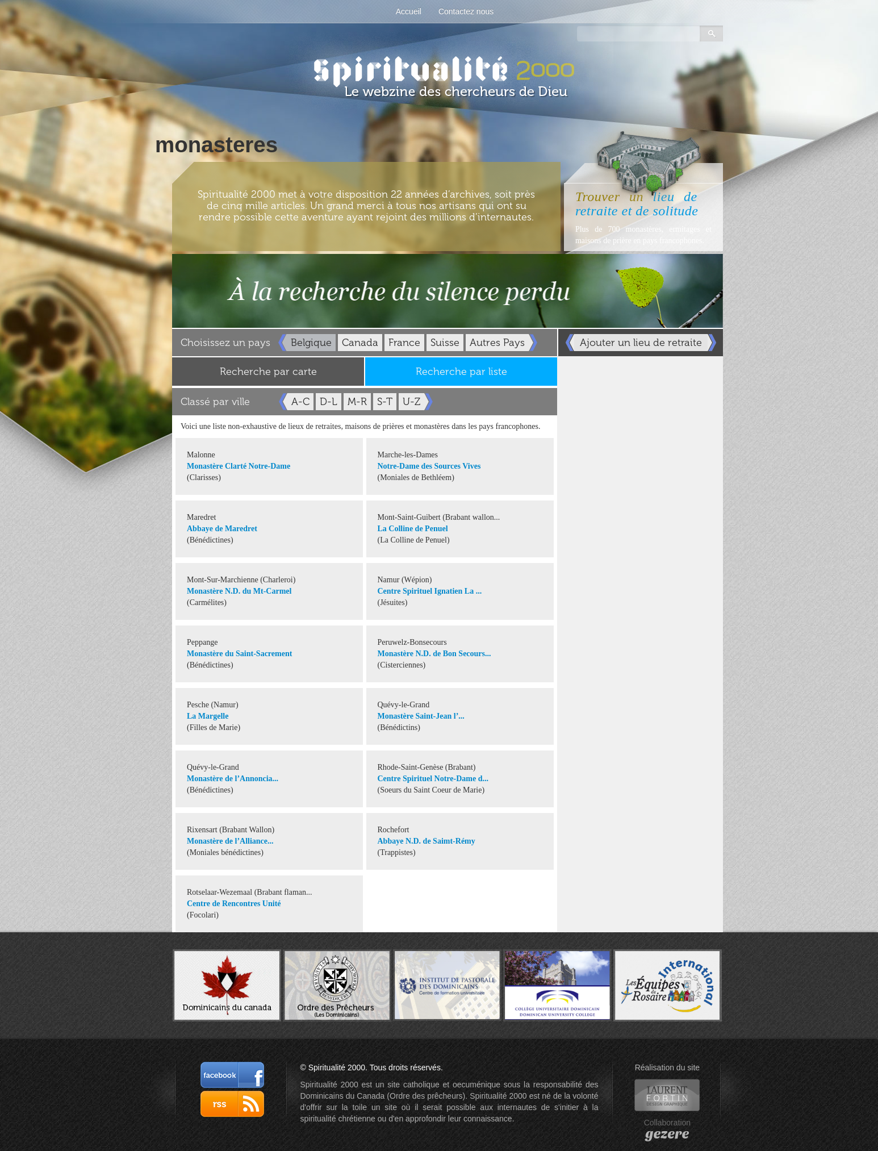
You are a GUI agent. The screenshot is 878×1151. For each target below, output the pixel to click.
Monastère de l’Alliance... (230, 841)
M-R (357, 401)
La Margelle (207, 716)
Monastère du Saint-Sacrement (239, 653)
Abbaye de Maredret (222, 528)
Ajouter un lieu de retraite (641, 342)
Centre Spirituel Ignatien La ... (430, 591)
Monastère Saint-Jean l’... (421, 716)
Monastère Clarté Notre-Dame (238, 466)
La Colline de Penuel (413, 528)
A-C (300, 401)
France (404, 342)
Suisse (444, 342)
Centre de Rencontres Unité (234, 903)
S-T (384, 401)
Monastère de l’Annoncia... (232, 778)
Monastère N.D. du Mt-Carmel (239, 591)
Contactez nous (466, 11)
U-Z (411, 401)
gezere (667, 1134)
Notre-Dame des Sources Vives (429, 466)
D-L (328, 401)
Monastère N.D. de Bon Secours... (434, 653)
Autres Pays (497, 342)
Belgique (311, 342)
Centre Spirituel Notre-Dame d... (433, 778)
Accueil (408, 11)
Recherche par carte (268, 371)
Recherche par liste (461, 371)
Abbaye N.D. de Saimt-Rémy (426, 841)
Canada (360, 342)
